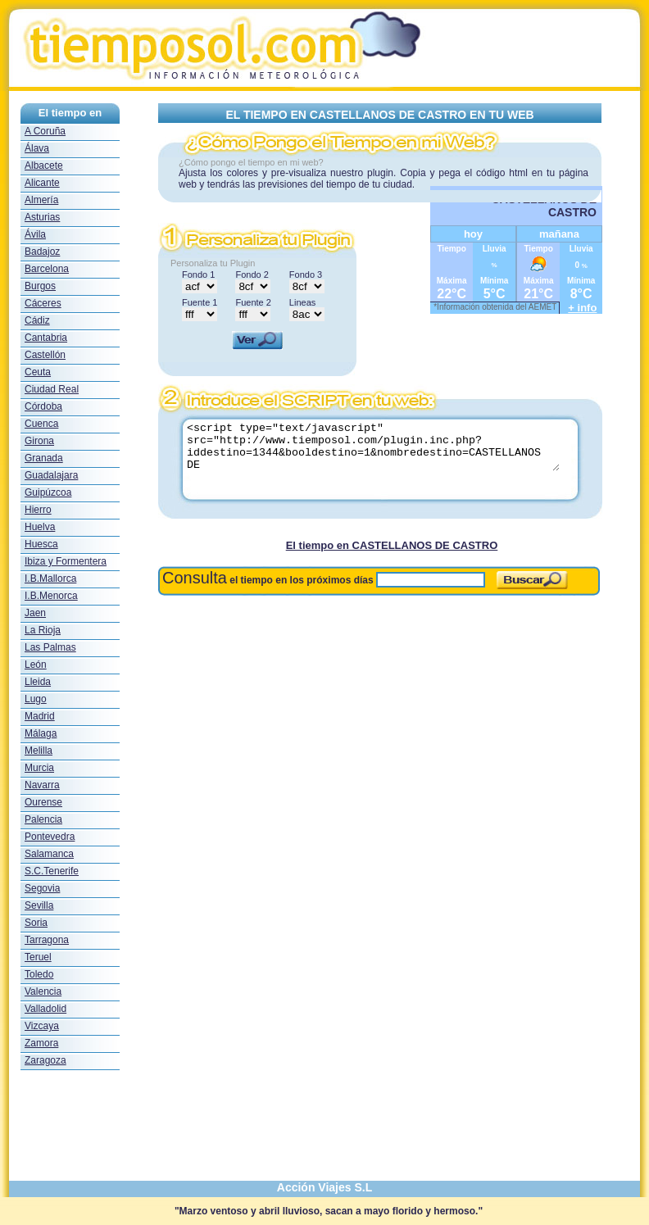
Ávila (35, 234)
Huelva (40, 527)
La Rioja (43, 630)
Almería (41, 200)
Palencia (43, 819)
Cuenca (41, 423)
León (36, 664)
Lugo (36, 699)
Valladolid (45, 1008)
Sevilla (39, 905)
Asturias (42, 217)
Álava (37, 148)
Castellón (45, 355)
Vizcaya (42, 1026)
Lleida (38, 681)
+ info (582, 308)
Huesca (41, 544)
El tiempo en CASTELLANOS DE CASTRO (392, 545)
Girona (39, 441)
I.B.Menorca (51, 595)
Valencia (43, 991)
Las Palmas (50, 647)
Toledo (39, 974)
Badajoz (42, 251)
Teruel (38, 957)
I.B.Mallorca (50, 578)
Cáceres (43, 303)
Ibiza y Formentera (66, 561)
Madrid (40, 716)
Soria (36, 922)
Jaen (35, 613)
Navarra (42, 785)
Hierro (38, 509)
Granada (44, 458)
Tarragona (47, 940)
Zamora (41, 1043)
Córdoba (43, 406)
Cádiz (37, 320)
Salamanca (49, 854)
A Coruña (45, 131)
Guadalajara (51, 475)
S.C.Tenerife (52, 871)
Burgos (40, 286)
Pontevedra (50, 836)
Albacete (44, 165)
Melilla (38, 750)
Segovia (42, 888)
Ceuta (38, 372)
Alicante (42, 182)
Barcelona (47, 268)
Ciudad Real (52, 389)
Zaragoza (45, 1060)
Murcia (39, 768)
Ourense (43, 802)
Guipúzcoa (48, 492)
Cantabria (46, 337)
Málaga (41, 733)
